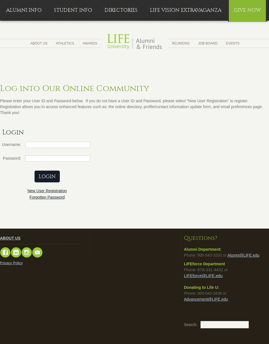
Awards (90, 43)
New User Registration (47, 191)
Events (233, 43)
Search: (187, 324)
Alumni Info (24, 10)
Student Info (73, 10)
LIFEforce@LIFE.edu (203, 275)
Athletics (65, 43)
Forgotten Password (47, 197)
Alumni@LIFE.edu (243, 255)
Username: (11, 144)
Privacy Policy (11, 263)
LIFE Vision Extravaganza (186, 10)
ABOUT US (10, 238)
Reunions (181, 43)
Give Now (247, 10)
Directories (121, 10)
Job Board (207, 43)
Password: (12, 158)
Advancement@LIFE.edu (206, 299)
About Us (38, 43)
